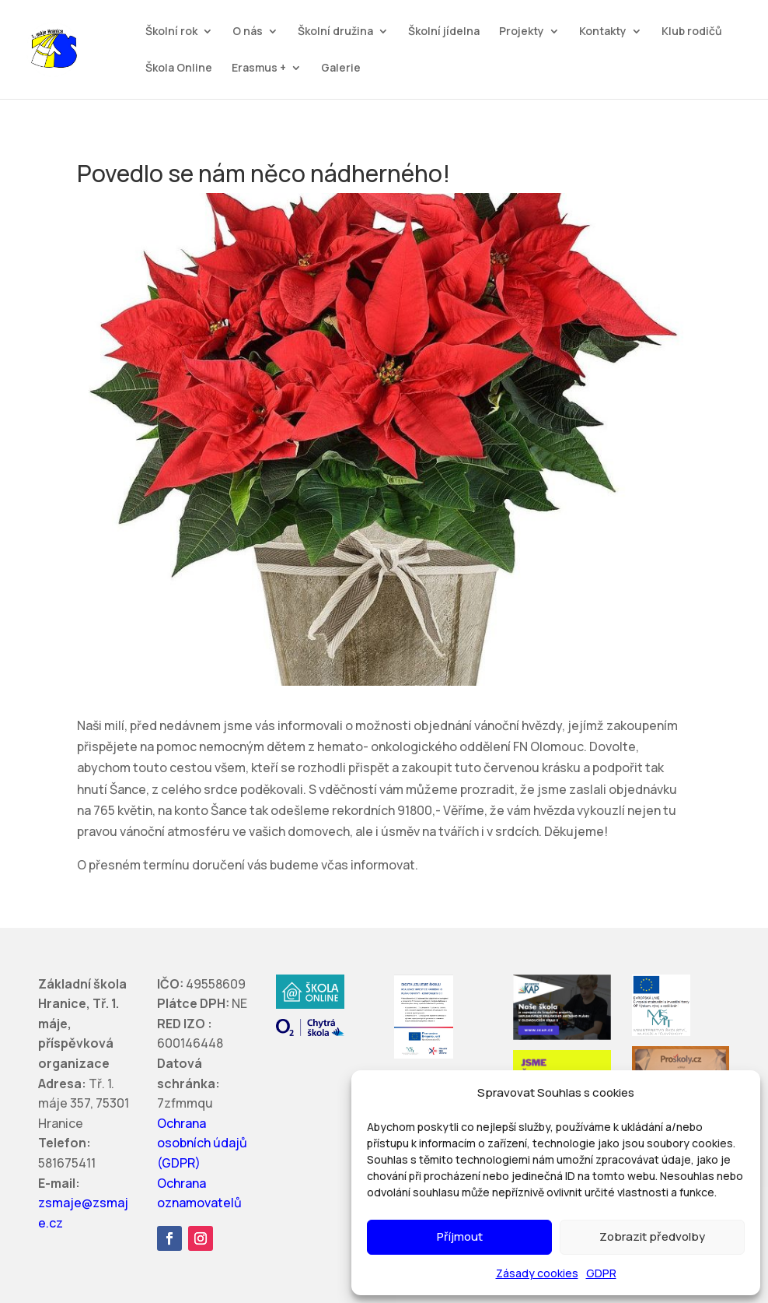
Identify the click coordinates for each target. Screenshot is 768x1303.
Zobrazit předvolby (652, 1236)
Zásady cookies (537, 1273)
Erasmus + (259, 68)
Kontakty (603, 32)
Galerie (341, 68)
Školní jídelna (444, 32)
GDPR (601, 1273)
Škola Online (178, 68)
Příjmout (460, 1236)
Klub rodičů (692, 32)
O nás (247, 32)
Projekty (521, 32)
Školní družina (335, 32)
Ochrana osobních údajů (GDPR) (202, 1143)
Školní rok (171, 32)
